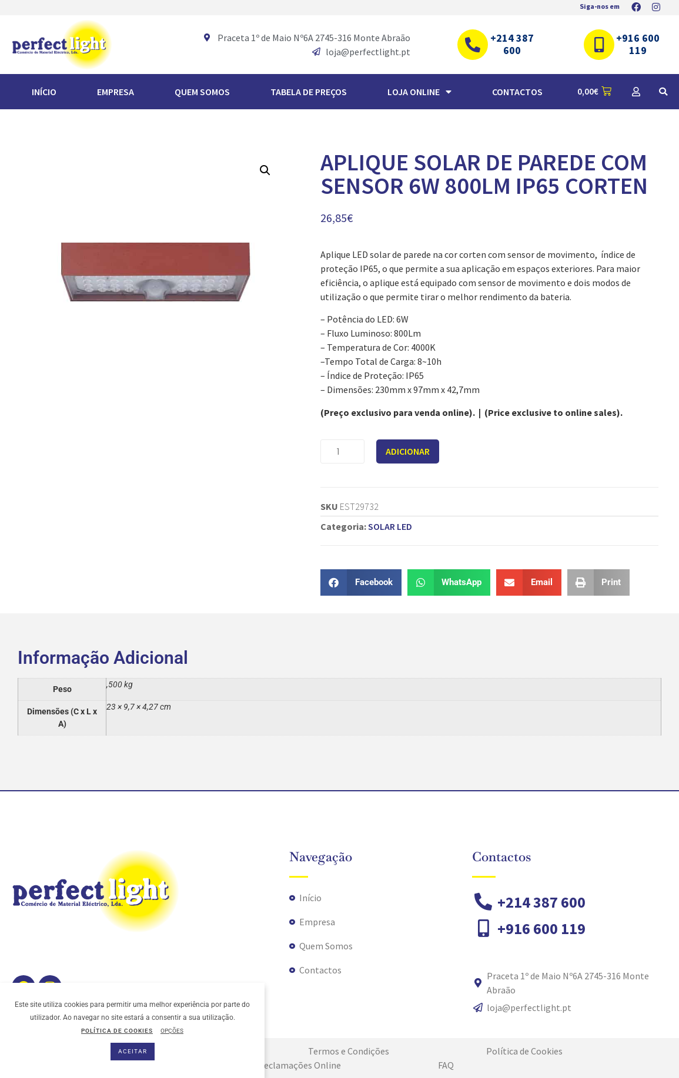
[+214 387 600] (472, 44)
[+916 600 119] (599, 44)
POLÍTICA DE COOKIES (117, 1030)
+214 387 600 (512, 44)
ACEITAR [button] (132, 1051)
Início (44, 92)
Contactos (517, 92)
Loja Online (419, 91)
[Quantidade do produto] (342, 451)
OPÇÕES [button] (171, 1030)
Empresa (115, 92)
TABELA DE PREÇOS (308, 92)
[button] (663, 91)
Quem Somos (202, 92)
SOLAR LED (390, 526)
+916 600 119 (638, 44)
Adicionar (408, 451)
